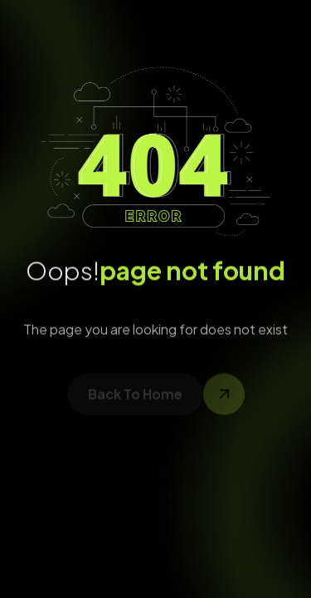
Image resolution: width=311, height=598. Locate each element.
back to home (135, 396)
